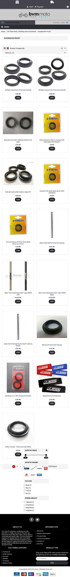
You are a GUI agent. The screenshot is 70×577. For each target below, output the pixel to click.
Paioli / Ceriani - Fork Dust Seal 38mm (18, 447)
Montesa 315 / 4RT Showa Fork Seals (18, 396)
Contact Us (40, 541)
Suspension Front (44, 31)
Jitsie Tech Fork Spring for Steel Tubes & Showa (18, 345)
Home (3, 31)
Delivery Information (43, 534)
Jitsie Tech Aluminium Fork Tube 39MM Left (18, 294)
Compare (5, 561)
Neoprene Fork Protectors (52, 396)
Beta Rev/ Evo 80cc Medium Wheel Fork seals (18, 141)
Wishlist (5, 558)
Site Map (39, 544)
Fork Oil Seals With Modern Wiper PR (18, 192)
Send (52, 563)
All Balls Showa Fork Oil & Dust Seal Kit (52, 90)
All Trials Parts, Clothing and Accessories (21, 31)
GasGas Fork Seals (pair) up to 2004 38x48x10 (52, 192)
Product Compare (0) (17, 48)
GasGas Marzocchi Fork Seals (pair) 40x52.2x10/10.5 (18, 243)
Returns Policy (7, 563)
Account (5, 556)
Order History (7, 554)
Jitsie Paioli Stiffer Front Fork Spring (51, 243)
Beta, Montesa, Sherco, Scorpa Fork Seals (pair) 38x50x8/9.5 (52, 141)
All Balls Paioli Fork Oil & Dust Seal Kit (18, 90)
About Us (39, 531)
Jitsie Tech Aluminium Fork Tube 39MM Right (52, 294)
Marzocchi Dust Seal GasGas (52, 345)
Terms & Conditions (43, 539)
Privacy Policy (41, 536)
